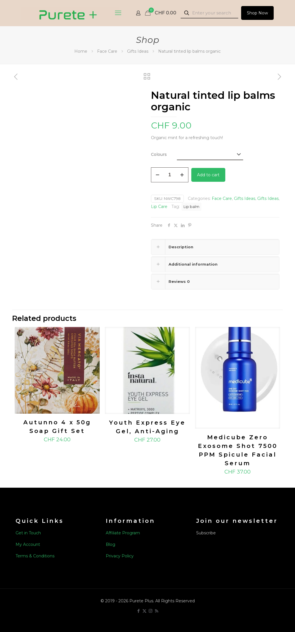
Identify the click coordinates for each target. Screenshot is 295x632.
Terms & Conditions (35, 556)
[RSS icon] (156, 611)
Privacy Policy (120, 556)
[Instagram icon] (150, 611)
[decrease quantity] (157, 175)
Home (80, 51)
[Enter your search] (209, 13)
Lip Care (159, 206)
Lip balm (191, 207)
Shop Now (257, 13)
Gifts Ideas (137, 51)
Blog (110, 544)
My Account (28, 544)
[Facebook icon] (138, 611)
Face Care (107, 51)
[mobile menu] (118, 13)
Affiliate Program (123, 533)
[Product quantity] (169, 174)
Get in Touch (28, 533)
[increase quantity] (182, 175)
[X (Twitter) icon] (144, 611)
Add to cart (208, 174)
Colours (159, 154)
